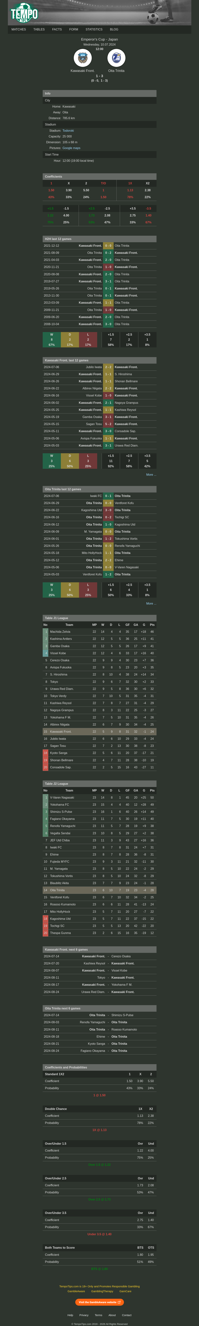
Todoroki (68, 130)
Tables (39, 29)
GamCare (125, 1291)
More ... (151, 474)
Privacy (83, 1315)
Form (73, 29)
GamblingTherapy (102, 1291)
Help (70, 1315)
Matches (19, 29)
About (112, 1315)
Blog (114, 29)
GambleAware (76, 1291)
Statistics (94, 29)
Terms (98, 1315)
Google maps (71, 148)
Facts (57, 29)
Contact (127, 1315)
